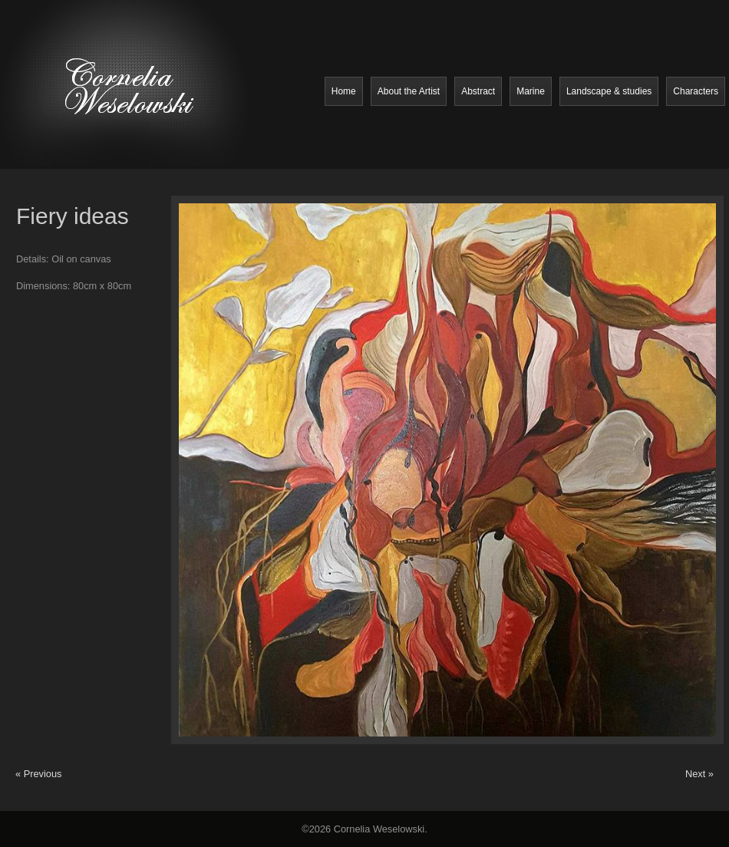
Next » (699, 773)
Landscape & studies (608, 91)
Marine (530, 91)
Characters (695, 91)
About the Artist (409, 91)
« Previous (38, 773)
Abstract (478, 91)
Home (344, 91)
